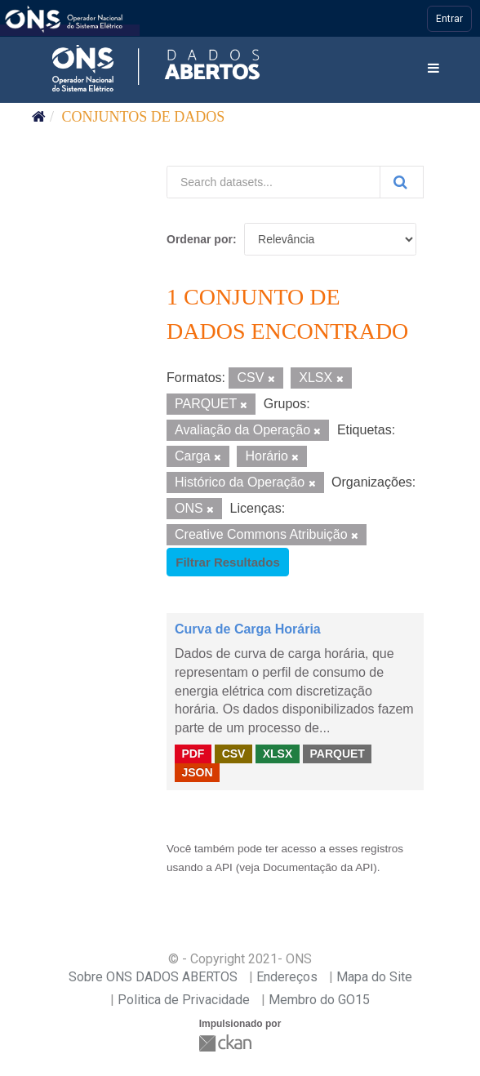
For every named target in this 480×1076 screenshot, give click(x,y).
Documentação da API (318, 867)
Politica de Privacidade (184, 999)
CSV (234, 753)
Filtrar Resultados (228, 562)
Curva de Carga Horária (248, 629)
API (224, 867)
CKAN (227, 1043)
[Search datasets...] (273, 182)
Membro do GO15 (319, 999)
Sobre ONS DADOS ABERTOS (153, 977)
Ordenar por (200, 239)
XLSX (278, 753)
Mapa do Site (374, 977)
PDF (192, 753)
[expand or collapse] (433, 69)
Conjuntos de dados (143, 117)
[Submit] (402, 182)
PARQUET (336, 753)
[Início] (39, 117)
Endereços (287, 977)
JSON (196, 772)
